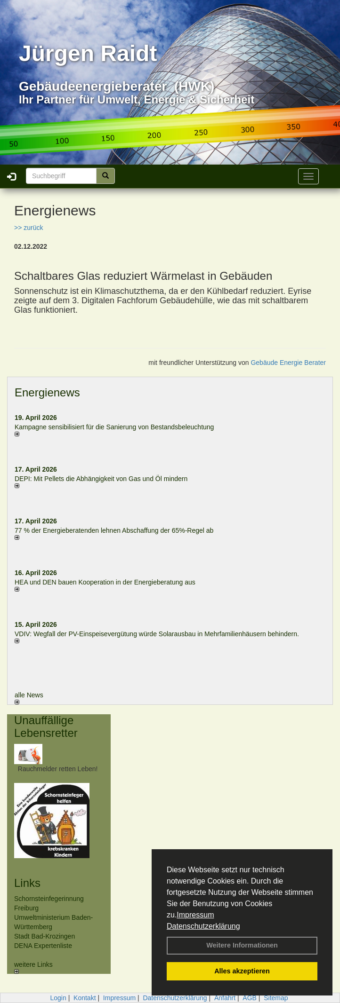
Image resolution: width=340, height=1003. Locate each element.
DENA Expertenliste (43, 945)
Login (58, 998)
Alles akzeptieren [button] (242, 971)
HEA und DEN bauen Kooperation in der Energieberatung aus (105, 582)
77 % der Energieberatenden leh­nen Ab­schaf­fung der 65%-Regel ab (114, 530)
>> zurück (28, 227)
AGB (250, 998)
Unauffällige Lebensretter (46, 726)
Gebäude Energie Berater (288, 362)
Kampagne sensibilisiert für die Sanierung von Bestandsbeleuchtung (114, 427)
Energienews (47, 392)
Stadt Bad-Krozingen (44, 936)
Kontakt (84, 998)
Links (27, 883)
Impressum (195, 915)
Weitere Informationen (242, 945)
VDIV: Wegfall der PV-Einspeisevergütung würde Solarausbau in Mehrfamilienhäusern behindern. (157, 634)
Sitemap (276, 998)
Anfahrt (224, 998)
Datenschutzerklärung (203, 926)
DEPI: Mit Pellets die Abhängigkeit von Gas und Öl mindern (106, 478)
